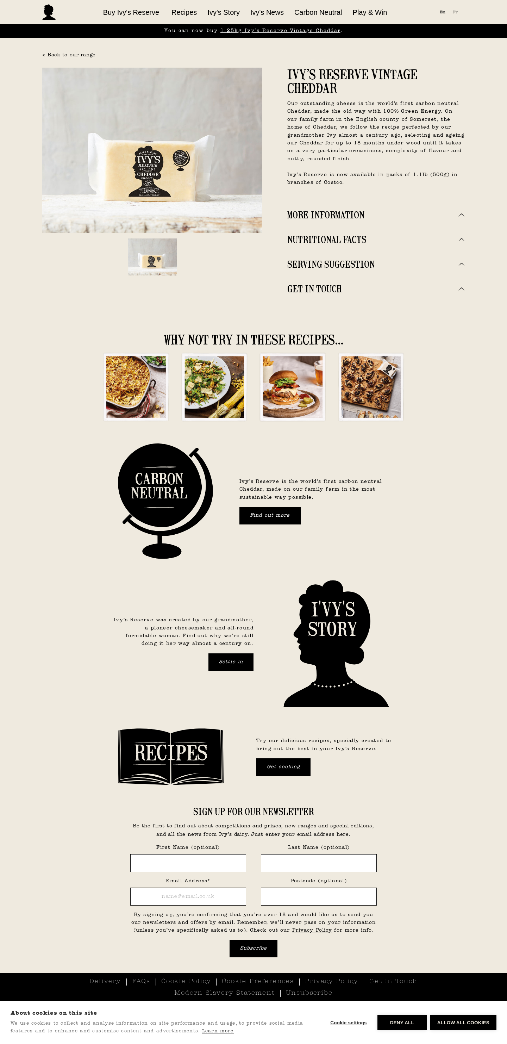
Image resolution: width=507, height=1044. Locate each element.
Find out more (270, 515)
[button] (131, 12)
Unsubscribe (309, 993)
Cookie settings (348, 1022)
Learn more (218, 1031)
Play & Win (370, 12)
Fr (455, 12)
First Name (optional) (188, 847)
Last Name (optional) (319, 847)
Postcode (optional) (319, 881)
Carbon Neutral (318, 12)
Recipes (184, 12)
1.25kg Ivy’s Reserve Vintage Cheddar (280, 30)
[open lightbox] (152, 150)
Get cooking (283, 767)
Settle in (231, 662)
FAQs (141, 981)
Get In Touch (393, 981)
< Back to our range (69, 55)
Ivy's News (267, 12)
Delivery (105, 981)
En (442, 12)
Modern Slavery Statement (224, 993)
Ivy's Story (223, 12)
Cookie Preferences (258, 981)
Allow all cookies (463, 1022)
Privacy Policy (312, 930)
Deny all (402, 1022)
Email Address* (188, 881)
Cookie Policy (186, 981)
